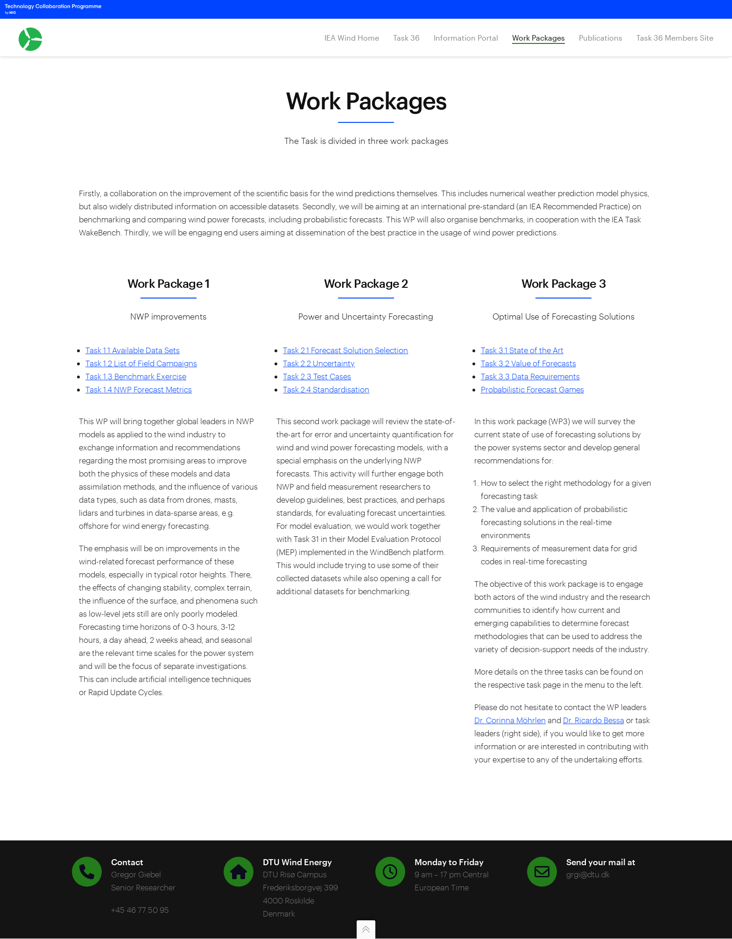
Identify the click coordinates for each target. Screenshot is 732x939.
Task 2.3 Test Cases (317, 376)
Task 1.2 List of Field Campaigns (141, 363)
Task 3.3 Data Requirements (530, 376)
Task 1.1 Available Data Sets (132, 350)
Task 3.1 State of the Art (522, 350)
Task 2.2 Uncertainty (319, 363)
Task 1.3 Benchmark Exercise (135, 376)
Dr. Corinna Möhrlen (510, 720)
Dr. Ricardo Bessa (593, 720)
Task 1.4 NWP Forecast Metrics (138, 389)
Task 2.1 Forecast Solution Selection (345, 350)
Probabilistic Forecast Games (532, 389)
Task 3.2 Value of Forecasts (528, 363)
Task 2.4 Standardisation (326, 389)
